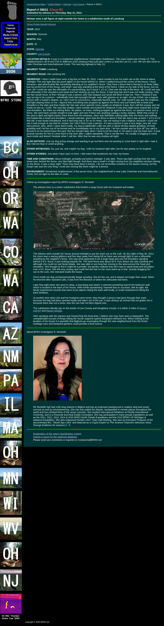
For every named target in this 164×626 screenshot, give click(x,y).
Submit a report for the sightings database (55, 437)
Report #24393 (54, 311)
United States (54, 4)
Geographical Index (36, 4)
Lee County (78, 4)
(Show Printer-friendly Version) (41, 24)
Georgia (67, 4)
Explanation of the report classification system (57, 433)
